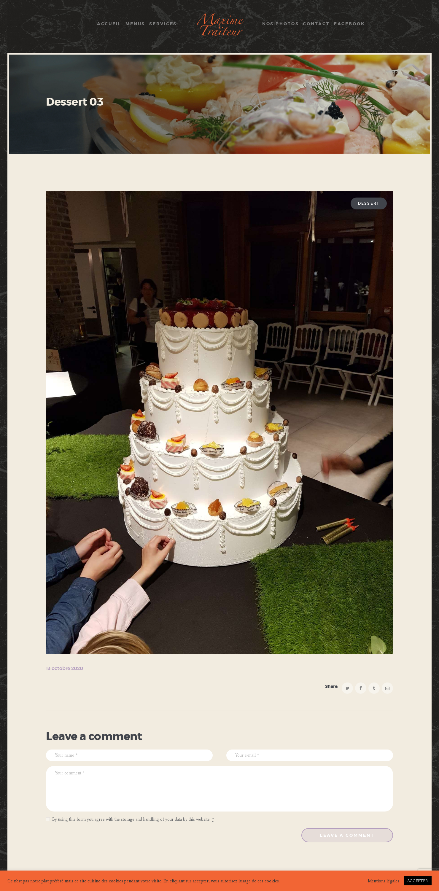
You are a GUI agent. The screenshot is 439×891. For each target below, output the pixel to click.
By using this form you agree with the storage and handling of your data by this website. (133, 819)
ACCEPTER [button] (417, 881)
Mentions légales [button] (383, 881)
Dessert (368, 203)
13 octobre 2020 (64, 668)
